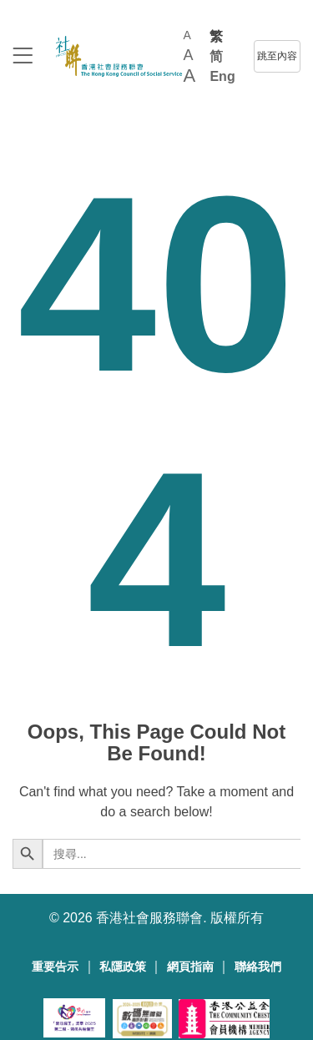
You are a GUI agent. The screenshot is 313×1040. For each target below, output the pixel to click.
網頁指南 (190, 967)
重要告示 (55, 967)
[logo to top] (23, 57)
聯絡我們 (258, 967)
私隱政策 (122, 967)
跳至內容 (277, 56)
